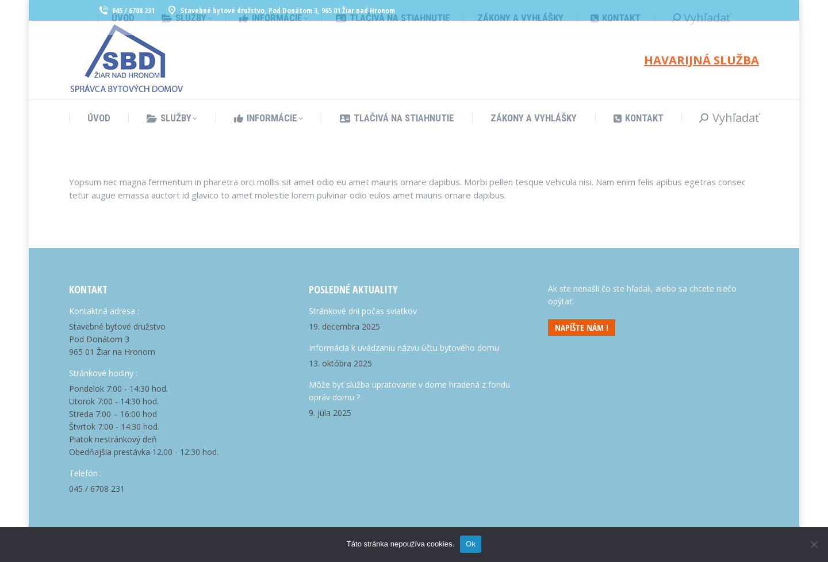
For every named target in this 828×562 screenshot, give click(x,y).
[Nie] (813, 544)
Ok (471, 544)
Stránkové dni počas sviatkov (363, 310)
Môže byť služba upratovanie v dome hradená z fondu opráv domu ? (409, 391)
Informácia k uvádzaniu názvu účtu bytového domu (404, 347)
